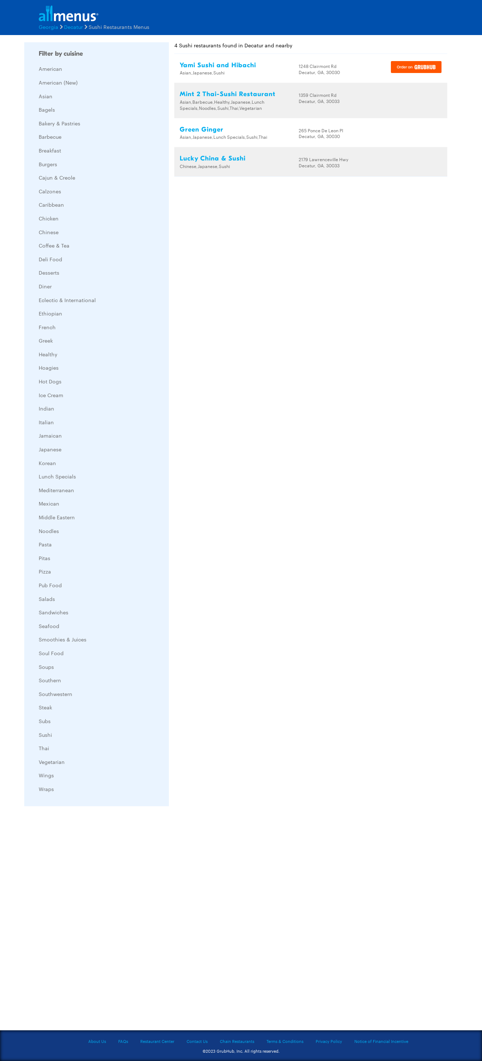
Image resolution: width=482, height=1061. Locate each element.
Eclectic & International (67, 300)
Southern (50, 680)
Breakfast (50, 150)
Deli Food (50, 259)
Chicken (49, 218)
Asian (45, 96)
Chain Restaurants (237, 1041)
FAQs (123, 1041)
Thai (44, 748)
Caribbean (51, 204)
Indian (46, 408)
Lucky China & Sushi (213, 158)
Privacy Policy (329, 1041)
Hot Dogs (50, 381)
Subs (45, 721)
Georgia (48, 27)
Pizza (45, 571)
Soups (46, 666)
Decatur (73, 27)
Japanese (50, 449)
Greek (46, 340)
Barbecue (50, 136)
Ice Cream (51, 395)
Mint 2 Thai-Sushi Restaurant (228, 94)
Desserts (49, 272)
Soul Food (51, 653)
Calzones (50, 191)
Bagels (47, 109)
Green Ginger (201, 129)
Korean (47, 463)
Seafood (49, 626)
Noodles (49, 530)
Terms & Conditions (284, 1041)
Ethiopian (50, 313)
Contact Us (197, 1041)
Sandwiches (53, 612)
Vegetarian (52, 761)
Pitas (44, 558)
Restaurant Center (157, 1041)
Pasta (45, 544)
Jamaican (50, 435)
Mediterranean (56, 490)
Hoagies (49, 367)
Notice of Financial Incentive (381, 1041)
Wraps (46, 788)
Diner (45, 286)
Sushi (45, 734)
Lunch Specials (57, 476)
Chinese (49, 232)
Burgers (48, 164)
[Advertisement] (78, 920)
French (47, 327)
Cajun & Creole (57, 177)
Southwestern (55, 693)
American (50, 68)
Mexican (49, 503)
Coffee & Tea (54, 245)
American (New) (58, 82)
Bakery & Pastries (59, 123)
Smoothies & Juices (62, 639)
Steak (45, 707)
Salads (47, 598)
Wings (46, 775)
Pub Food (50, 585)
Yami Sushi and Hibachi (218, 65)
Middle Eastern (57, 517)
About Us (97, 1041)
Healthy (48, 354)
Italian (46, 422)
